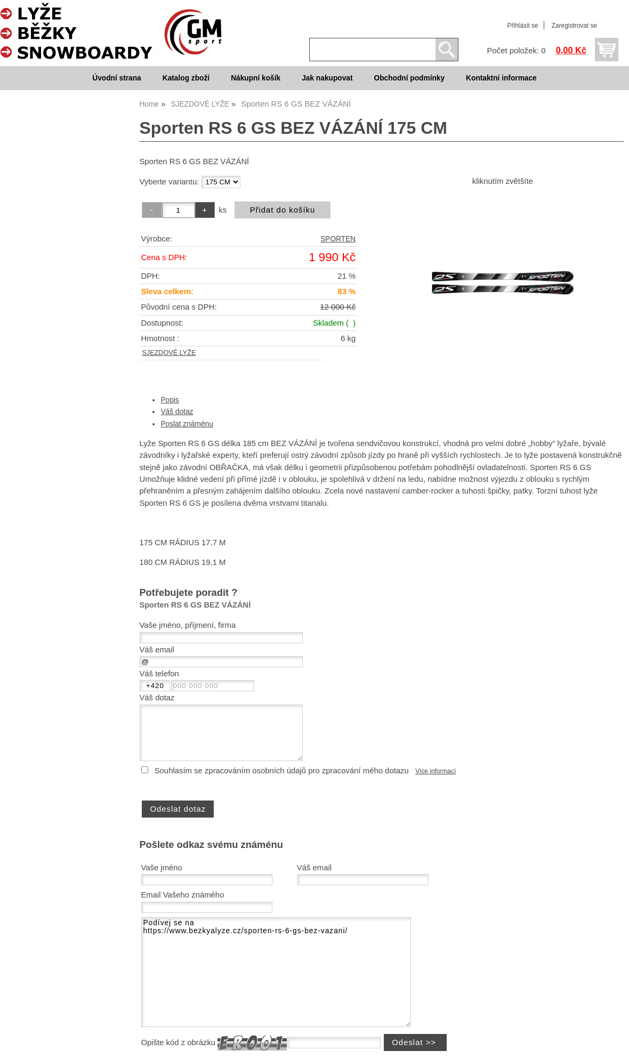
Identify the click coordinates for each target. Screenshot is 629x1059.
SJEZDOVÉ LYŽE (169, 353)
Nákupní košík (255, 78)
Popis (169, 400)
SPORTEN (338, 239)
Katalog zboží (186, 78)
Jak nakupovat (327, 78)
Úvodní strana (116, 78)
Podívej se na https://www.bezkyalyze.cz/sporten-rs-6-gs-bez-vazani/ (276, 972)
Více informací (435, 771)
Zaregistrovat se (574, 25)
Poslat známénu (186, 424)
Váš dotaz (176, 412)
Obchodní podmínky (409, 78)
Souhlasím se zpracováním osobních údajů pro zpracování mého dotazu (282, 770)
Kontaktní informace (501, 78)
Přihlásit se (522, 25)
